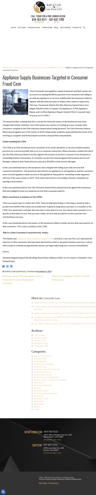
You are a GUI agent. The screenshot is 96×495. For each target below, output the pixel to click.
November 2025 (59, 346)
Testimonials (47, 27)
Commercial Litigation (62, 364)
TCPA (55, 409)
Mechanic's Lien (59, 398)
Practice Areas (34, 27)
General (55, 388)
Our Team (22, 27)
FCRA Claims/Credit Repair (64, 377)
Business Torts (58, 358)
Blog (56, 27)
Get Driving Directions (52, 440)
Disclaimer (54, 483)
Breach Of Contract (61, 356)
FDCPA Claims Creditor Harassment (68, 380)
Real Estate (57, 404)
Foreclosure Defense (61, 385)
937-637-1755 (56, 19)
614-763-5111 (39, 19)
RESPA (55, 406)
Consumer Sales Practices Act (65, 369)
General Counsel (59, 390)
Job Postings (65, 27)
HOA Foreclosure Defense (64, 393)
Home (13, 27)
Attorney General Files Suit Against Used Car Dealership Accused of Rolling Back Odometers (23, 279)
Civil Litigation (58, 361)
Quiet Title (57, 401)
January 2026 (58, 340)
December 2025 (59, 343)
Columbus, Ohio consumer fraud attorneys (35, 238)
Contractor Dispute (61, 372)
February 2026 (58, 338)
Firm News (57, 382)
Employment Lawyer (61, 374)
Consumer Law (59, 68)
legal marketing (58, 479)
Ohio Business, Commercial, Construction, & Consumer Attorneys (25, 68)
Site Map (43, 483)
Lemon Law (57, 396)
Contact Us (76, 27)
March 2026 (57, 335)
